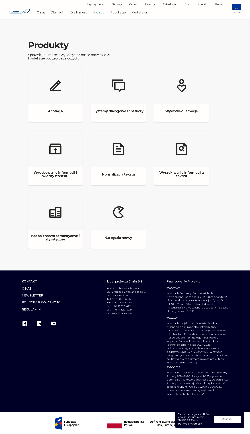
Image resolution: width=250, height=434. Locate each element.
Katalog (98, 12)
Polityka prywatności (190, 424)
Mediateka (139, 12)
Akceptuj (227, 419)
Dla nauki (58, 12)
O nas (41, 12)
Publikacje (118, 12)
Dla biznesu (78, 12)
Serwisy (117, 4)
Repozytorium (96, 4)
